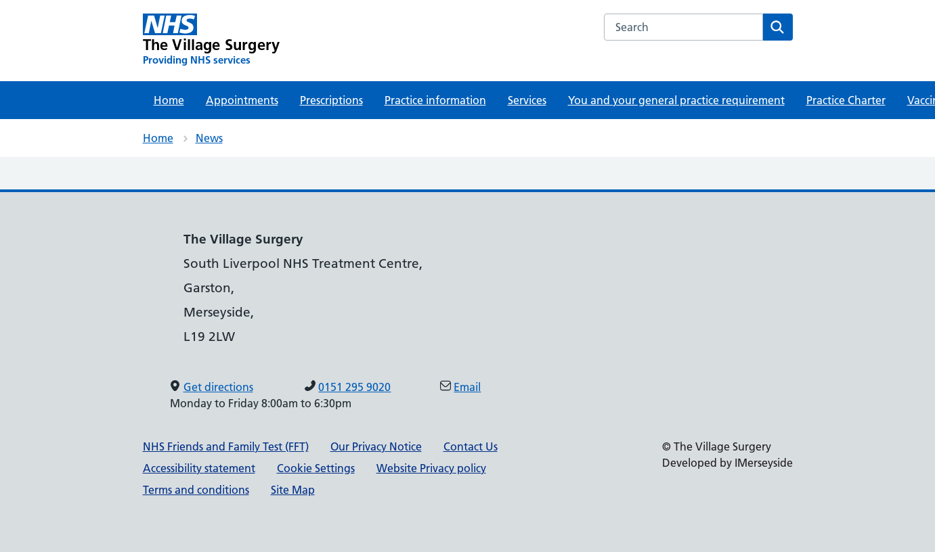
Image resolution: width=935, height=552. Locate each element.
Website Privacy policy (431, 468)
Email (467, 387)
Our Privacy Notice (376, 446)
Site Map (293, 490)
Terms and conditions (196, 490)
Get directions (218, 387)
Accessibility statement (199, 468)
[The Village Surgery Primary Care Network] (211, 40)
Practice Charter (846, 100)
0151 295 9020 (354, 387)
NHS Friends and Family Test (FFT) (226, 446)
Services (527, 100)
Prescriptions (331, 100)
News (209, 138)
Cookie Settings (316, 468)
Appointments (242, 100)
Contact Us (470, 446)
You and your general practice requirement (676, 100)
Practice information (435, 100)
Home (169, 100)
